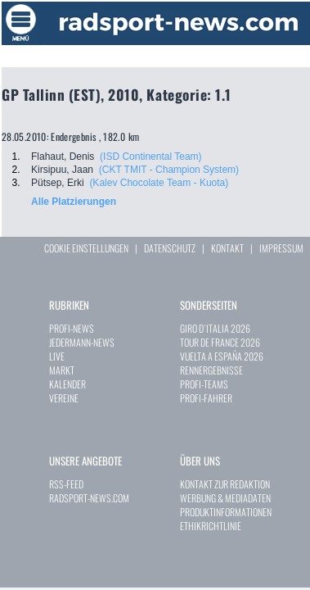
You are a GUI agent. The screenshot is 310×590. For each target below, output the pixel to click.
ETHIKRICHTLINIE (210, 526)
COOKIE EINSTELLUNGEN (86, 248)
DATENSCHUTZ (169, 248)
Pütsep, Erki (57, 182)
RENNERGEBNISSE (211, 370)
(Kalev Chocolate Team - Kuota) (158, 182)
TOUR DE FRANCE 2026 (220, 342)
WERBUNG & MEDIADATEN (225, 498)
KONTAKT (227, 248)
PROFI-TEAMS (204, 384)
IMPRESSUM (281, 248)
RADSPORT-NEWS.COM (89, 498)
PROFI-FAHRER (206, 398)
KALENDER (67, 384)
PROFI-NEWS (71, 328)
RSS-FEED (66, 484)
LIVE (57, 356)
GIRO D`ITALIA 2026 (215, 328)
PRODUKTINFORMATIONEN (226, 512)
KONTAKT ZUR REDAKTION (225, 484)
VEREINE (64, 398)
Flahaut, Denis (62, 156)
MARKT (61, 370)
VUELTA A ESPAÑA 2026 (221, 356)
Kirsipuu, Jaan (62, 169)
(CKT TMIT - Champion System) (169, 169)
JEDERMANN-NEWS (82, 342)
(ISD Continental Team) (151, 156)
